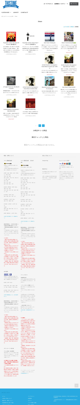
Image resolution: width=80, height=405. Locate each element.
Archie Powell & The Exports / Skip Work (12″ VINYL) (30, 67)
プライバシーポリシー (7, 384)
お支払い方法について (7, 377)
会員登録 (56, 3)
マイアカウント (49, 3)
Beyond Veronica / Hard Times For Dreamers (11, 89)
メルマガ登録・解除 (32, 382)
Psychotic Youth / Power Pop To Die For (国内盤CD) (30, 43)
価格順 (72, 26)
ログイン (63, 3)
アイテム (74, 3)
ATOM (32, 384)
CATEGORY (6, 12)
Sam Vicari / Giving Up (49, 42)
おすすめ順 (66, 26)
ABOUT (16, 12)
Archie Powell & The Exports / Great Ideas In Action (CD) (68, 67)
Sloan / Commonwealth (69, 42)
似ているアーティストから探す (7, 16)
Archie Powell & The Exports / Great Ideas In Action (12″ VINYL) (11, 68)
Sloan (16, 16)
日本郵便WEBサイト (25, 352)
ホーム (3, 375)
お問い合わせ (5, 386)
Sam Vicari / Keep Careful (30, 88)
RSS (29, 384)
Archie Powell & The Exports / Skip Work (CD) (49, 89)
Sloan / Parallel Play (69, 88)
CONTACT (24, 12)
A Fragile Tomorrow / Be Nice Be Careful (50, 67)
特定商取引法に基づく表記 (8, 382)
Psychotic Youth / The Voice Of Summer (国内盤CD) (11, 43)
